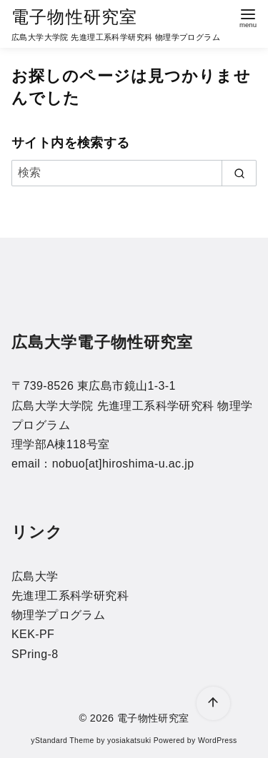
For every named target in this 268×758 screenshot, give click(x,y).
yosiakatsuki (129, 740)
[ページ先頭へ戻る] (213, 703)
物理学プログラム (58, 615)
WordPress (217, 740)
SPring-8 (34, 654)
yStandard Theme (62, 740)
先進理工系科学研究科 (70, 596)
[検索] (134, 173)
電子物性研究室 (74, 16)
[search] (239, 173)
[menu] (248, 17)
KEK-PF (32, 634)
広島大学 (35, 576)
